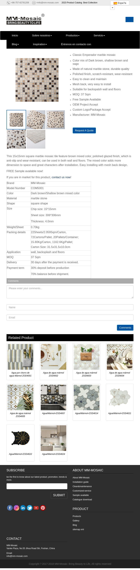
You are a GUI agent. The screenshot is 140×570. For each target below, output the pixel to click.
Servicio (99, 35)
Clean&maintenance (82, 486)
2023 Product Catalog (72, 2)
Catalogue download (82, 499)
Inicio (15, 35)
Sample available (81, 495)
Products (77, 516)
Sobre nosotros (42, 35)
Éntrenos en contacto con (76, 44)
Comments (125, 327)
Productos (73, 35)
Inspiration (40, 44)
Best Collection (90, 2)
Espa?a (120, 3)
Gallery (76, 520)
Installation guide (81, 482)
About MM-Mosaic (81, 477)
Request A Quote (84, 130)
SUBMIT (59, 495)
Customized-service (82, 491)
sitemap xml (78, 529)
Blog (15, 44)
